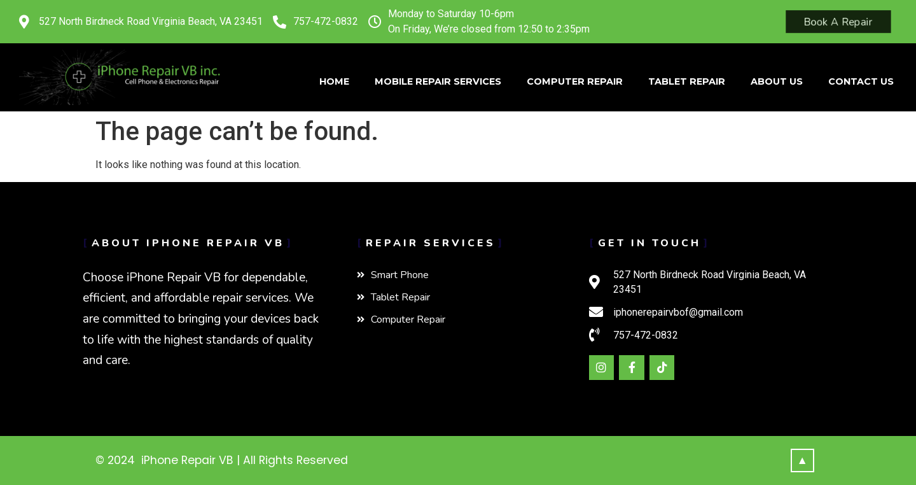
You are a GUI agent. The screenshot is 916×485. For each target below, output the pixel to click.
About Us (777, 81)
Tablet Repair (686, 81)
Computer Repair (575, 81)
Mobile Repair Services (438, 81)
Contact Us (861, 81)
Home (334, 81)
